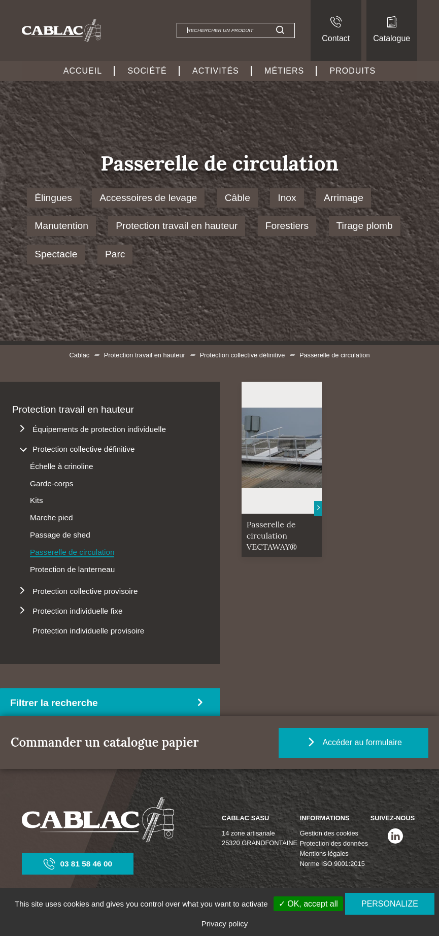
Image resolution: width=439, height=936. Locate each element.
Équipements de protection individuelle (99, 429)
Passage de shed (60, 534)
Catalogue (391, 29)
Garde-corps (51, 483)
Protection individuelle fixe (77, 611)
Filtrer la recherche (54, 702)
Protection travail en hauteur (177, 225)
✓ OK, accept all (308, 903)
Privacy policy (224, 923)
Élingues (53, 197)
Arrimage (343, 197)
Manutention (61, 225)
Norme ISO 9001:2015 (332, 863)
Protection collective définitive (242, 355)
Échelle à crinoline (61, 466)
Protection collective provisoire (85, 591)
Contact (336, 29)
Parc (115, 254)
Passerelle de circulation (72, 552)
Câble (237, 197)
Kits (36, 500)
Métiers (284, 70)
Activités (215, 70)
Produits (353, 70)
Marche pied (51, 517)
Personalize (389, 903)
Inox (287, 197)
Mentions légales (324, 853)
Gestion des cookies (329, 833)
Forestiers (287, 225)
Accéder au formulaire (360, 742)
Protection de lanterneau (72, 569)
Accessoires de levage (148, 197)
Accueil (82, 70)
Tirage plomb (364, 225)
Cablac (79, 355)
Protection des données (334, 843)
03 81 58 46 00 (78, 864)
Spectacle (56, 254)
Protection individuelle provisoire (88, 630)
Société (146, 70)
